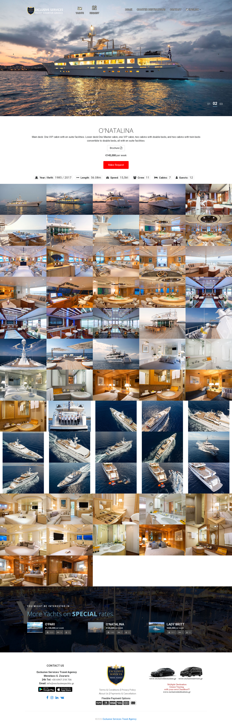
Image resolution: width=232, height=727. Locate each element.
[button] (208, 104)
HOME (128, 9)
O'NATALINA (115, 624)
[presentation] (13, 54)
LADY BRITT (175, 624)
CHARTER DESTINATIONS (151, 9)
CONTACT (175, 9)
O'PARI (50, 624)
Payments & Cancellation (123, 693)
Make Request (116, 164)
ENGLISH (192, 9)
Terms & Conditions (109, 689)
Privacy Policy (129, 689)
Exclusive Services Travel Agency (119, 719)
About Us (103, 693)
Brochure (116, 148)
